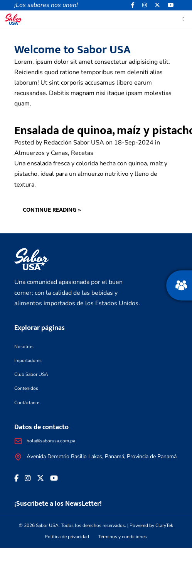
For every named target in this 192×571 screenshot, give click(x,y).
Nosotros (24, 346)
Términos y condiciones (122, 537)
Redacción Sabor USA (74, 142)
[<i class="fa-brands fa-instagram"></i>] (144, 5)
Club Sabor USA (31, 374)
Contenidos (26, 388)
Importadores (28, 360)
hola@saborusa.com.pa (51, 441)
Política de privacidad (67, 537)
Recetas (82, 153)
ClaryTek (164, 525)
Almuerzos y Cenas (41, 153)
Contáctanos (27, 402)
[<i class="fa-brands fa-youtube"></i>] (171, 5)
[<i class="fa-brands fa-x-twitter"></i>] (157, 5)
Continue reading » (52, 210)
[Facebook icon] (132, 5)
